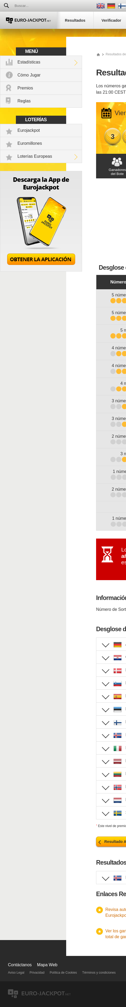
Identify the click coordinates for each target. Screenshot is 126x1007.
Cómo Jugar (28, 75)
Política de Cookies (63, 972)
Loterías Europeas (34, 156)
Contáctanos (20, 965)
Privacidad (37, 972)
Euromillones (29, 143)
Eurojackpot (28, 130)
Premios (25, 88)
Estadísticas (28, 62)
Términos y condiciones (99, 972)
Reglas (24, 101)
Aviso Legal (16, 972)
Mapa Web (47, 965)
